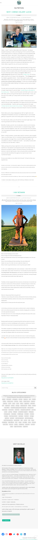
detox (23, 19)
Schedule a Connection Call (11, 514)
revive (25, 420)
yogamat (25, 426)
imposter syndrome (25, 409)
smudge (25, 422)
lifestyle (15, 411)
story (29, 422)
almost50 (11, 19)
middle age (20, 414)
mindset (26, 414)
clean (20, 401)
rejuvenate (16, 420)
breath (17, 199)
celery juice (19, 19)
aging (6, 19)
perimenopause (15, 201)
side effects (11, 422)
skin (16, 422)
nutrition (25, 20)
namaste (21, 416)
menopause (29, 200)
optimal (7, 418)
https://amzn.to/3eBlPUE (7, 383)
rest (21, 201)
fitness (34, 199)
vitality (16, 424)
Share (19, 15)
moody (6, 416)
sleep (29, 20)
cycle (27, 199)
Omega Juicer (26, 74)
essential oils (24, 405)
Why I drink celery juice (19, 12)
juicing (13, 20)
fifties (29, 405)
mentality (13, 414)
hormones (5, 20)
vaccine (11, 424)
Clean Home (26, 401)
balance (13, 199)
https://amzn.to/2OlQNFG (7, 377)
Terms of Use (28, 539)
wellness (17, 20)
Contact (6, 520)
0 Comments (19, 22)
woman (21, 20)
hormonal (19, 200)
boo (30, 399)
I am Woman (19, 192)
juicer (10, 20)
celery (14, 19)
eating (30, 199)
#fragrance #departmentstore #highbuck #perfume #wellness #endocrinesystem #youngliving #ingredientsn (18, 396)
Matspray (31, 411)
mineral (32, 414)
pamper (12, 418)
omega (32, 416)
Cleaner (33, 401)
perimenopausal (20, 418)
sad (29, 420)
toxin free (5, 424)
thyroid (32, 20)
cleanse (5, 403)
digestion (27, 19)
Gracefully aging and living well (9, 200)
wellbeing (21, 424)
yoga (31, 201)
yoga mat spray (18, 426)
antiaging (15, 399)
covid (9, 403)
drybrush (7, 405)
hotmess (17, 409)
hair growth (30, 407)
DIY (3, 405)
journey (33, 409)
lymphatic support (22, 411)
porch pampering (8, 420)
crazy (24, 199)
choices (21, 199)
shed (32, 420)
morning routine (19, 20)
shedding (4, 422)
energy (31, 19)
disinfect (32, 403)
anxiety (9, 199)
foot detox (6, 407)
